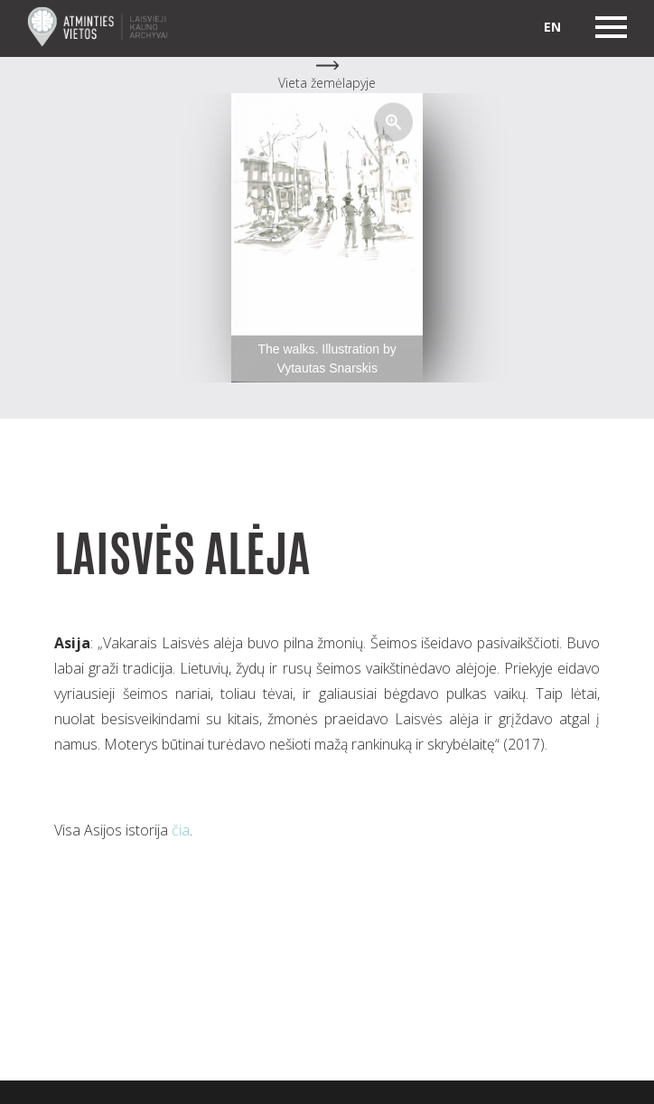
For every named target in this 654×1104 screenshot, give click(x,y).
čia (181, 830)
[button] (394, 122)
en (552, 26)
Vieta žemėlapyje (327, 82)
